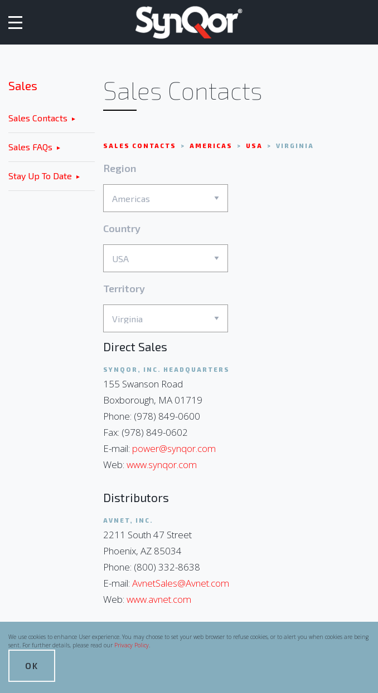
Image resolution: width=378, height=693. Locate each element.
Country (165, 247)
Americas (212, 145)
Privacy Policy (131, 645)
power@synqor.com (174, 448)
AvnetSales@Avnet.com (180, 583)
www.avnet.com (159, 599)
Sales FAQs (30, 146)
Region (165, 187)
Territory (165, 307)
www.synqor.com (162, 464)
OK (31, 665)
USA (255, 145)
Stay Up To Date (40, 175)
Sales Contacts (37, 117)
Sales (22, 85)
